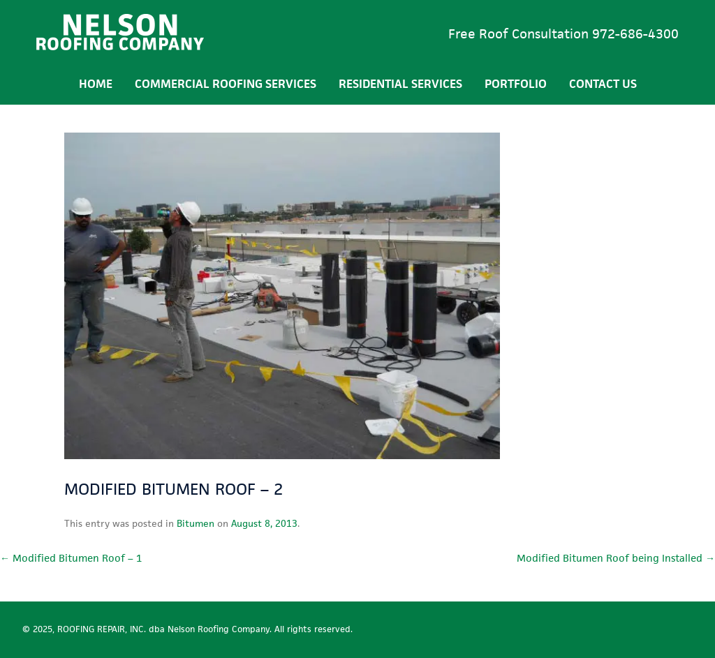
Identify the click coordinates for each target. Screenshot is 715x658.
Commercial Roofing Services (225, 83)
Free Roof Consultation (563, 34)
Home (95, 83)
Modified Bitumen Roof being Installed (616, 557)
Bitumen (195, 523)
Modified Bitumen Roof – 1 (71, 557)
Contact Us (603, 83)
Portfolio (516, 83)
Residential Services (400, 83)
